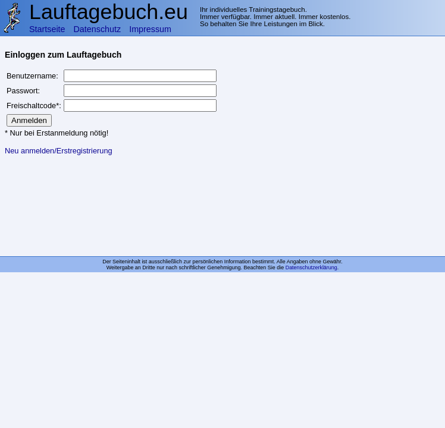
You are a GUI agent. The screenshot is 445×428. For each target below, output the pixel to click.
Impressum (150, 29)
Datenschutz (97, 29)
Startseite (47, 29)
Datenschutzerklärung (311, 267)
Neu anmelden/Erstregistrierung (58, 150)
